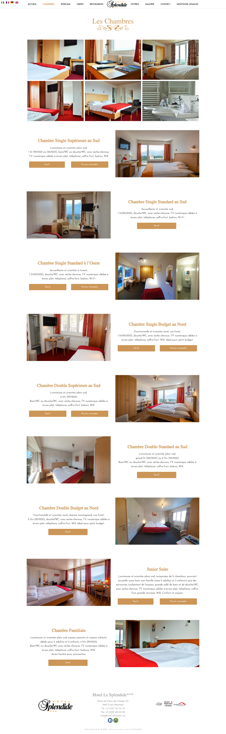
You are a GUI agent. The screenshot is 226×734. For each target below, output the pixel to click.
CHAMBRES (48, 4)
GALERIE (149, 4)
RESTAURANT (96, 4)
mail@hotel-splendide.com (113, 716)
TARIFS (80, 4)
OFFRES (135, 4)
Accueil (32, 4)
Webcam (65, 4)
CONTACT (165, 4)
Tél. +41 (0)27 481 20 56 (113, 708)
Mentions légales (187, 4)
